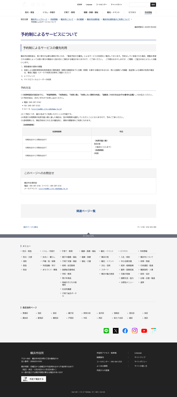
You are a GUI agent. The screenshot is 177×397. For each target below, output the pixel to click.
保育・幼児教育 (68, 265)
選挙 (142, 282)
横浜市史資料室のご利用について (116, 19)
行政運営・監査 (146, 265)
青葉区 (25, 313)
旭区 (39, 313)
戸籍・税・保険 (49, 261)
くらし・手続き (48, 251)
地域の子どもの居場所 (69, 283)
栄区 (146, 313)
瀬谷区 (25, 318)
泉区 (55, 313)
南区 (146, 318)
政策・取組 (144, 261)
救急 (25, 265)
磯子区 (71, 313)
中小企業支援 (126, 261)
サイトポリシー (141, 362)
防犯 (25, 270)
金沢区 (101, 313)
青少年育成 (66, 278)
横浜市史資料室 (93, 19)
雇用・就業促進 (127, 270)
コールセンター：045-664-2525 (109, 362)
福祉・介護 (86, 261)
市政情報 (54, 19)
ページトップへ (88, 236)
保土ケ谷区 (118, 318)
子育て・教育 (67, 251)
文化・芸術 (105, 265)
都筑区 (40, 318)
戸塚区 (71, 318)
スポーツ (105, 270)
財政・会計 (144, 274)
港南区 (116, 313)
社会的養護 (66, 289)
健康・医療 (86, 257)
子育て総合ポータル (69, 294)
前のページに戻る (30, 227)
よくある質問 (102, 366)
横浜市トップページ (39, 19)
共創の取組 (125, 274)
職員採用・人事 (146, 270)
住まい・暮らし (49, 257)
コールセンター (101, 4)
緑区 (131, 318)
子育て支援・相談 (69, 261)
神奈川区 (87, 313)
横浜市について (67, 19)
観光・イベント (107, 251)
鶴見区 (55, 318)
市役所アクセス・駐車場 (106, 353)
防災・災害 (27, 257)
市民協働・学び (49, 265)
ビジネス (124, 251)
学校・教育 (66, 274)
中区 (85, 318)
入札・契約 (125, 257)
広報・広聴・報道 (147, 278)
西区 (100, 318)
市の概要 (80, 19)
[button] (89, 211)
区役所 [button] (79, 4)
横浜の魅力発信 (107, 274)
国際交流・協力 (127, 278)
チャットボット (116, 4)
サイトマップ (140, 357)
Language (138, 353)
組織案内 (100, 357)
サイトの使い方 (141, 366)
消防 (25, 261)
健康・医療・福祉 (88, 251)
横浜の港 (105, 257)
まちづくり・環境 (50, 270)
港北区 (132, 313)
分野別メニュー (127, 282)
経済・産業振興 (127, 265)
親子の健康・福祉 (69, 257)
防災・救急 (27, 251)
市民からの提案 (103, 370)
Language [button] (89, 4)
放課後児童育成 (68, 270)
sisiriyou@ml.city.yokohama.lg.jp (46, 109)
